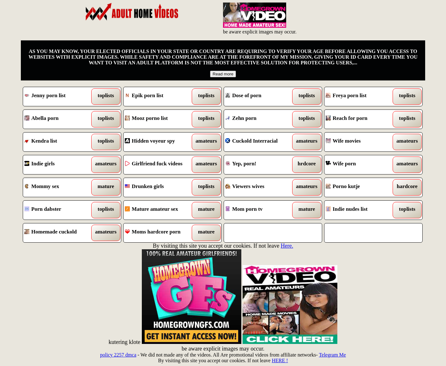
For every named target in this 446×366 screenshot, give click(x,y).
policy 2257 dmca (118, 354)
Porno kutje (361, 187)
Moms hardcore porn (160, 233)
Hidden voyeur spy (160, 142)
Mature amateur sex (160, 210)
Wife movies (361, 142)
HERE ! (280, 360)
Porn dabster (59, 210)
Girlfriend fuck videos (160, 164)
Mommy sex (59, 187)
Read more (223, 74)
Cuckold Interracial (260, 142)
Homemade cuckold (59, 233)
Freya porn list (361, 96)
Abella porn (59, 119)
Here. (287, 246)
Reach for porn (361, 119)
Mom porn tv (260, 210)
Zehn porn (260, 119)
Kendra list (59, 142)
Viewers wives (260, 187)
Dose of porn (260, 96)
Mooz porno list (160, 119)
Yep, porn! (260, 164)
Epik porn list (160, 96)
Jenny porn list (59, 96)
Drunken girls (160, 187)
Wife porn (361, 164)
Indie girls (59, 164)
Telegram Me (332, 354)
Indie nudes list (361, 210)
